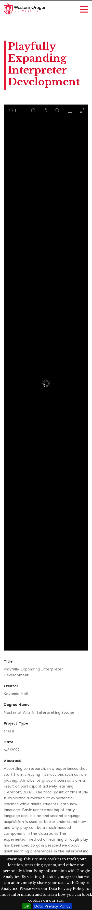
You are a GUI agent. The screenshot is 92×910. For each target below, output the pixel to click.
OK (26, 906)
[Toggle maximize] (82, 110)
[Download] (70, 110)
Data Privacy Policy (52, 906)
